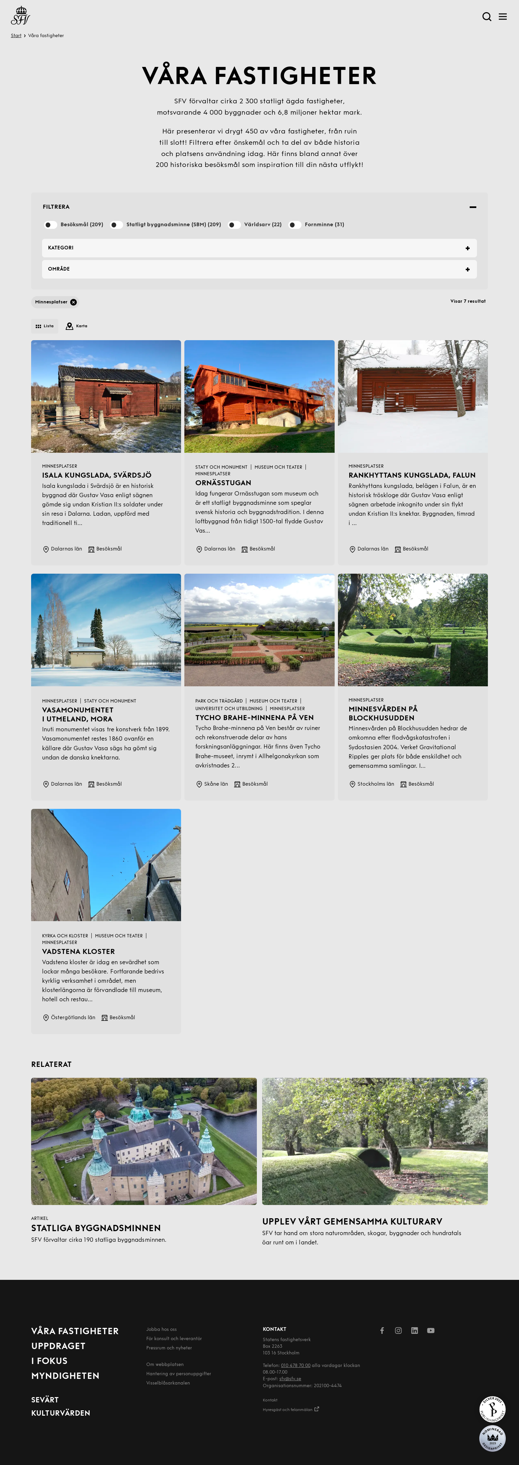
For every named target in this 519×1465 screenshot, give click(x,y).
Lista (45, 326)
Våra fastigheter (75, 1331)
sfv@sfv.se (290, 1379)
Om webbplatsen (165, 1365)
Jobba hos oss (161, 1330)
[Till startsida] (20, 16)
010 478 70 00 (295, 1366)
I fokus (49, 1361)
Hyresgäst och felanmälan (291, 1409)
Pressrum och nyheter (169, 1348)
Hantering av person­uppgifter (178, 1374)
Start (16, 35)
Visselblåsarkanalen (168, 1383)
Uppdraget (58, 1346)
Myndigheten (65, 1376)
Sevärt (45, 1400)
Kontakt (270, 1400)
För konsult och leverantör (174, 1339)
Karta (76, 326)
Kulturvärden (60, 1414)
